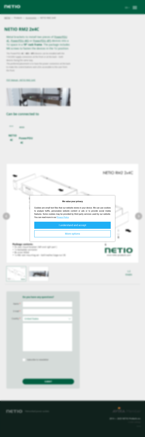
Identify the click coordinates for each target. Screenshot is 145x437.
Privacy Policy (63, 217)
